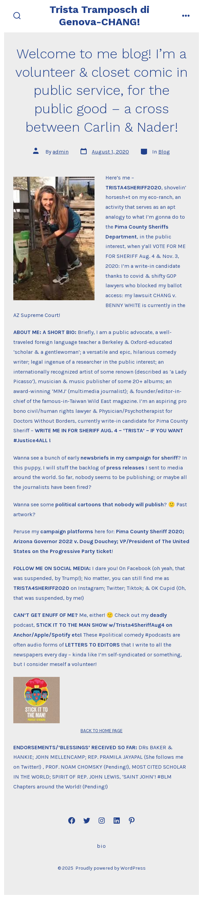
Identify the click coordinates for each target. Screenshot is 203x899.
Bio (101, 846)
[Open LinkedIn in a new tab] (117, 820)
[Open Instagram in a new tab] (101, 820)
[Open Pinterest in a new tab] (132, 820)
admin (61, 151)
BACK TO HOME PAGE (101, 730)
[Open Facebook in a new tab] (71, 820)
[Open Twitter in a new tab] (86, 820)
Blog (164, 151)
